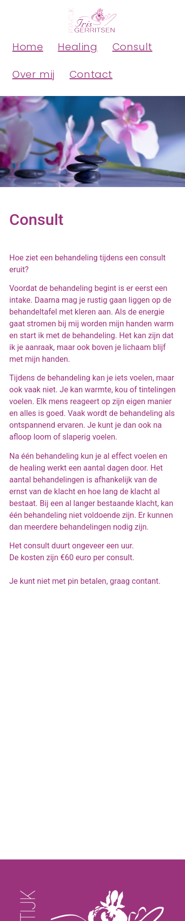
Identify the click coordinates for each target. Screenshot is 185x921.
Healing (77, 47)
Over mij (33, 74)
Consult (132, 47)
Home (27, 47)
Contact (91, 74)
